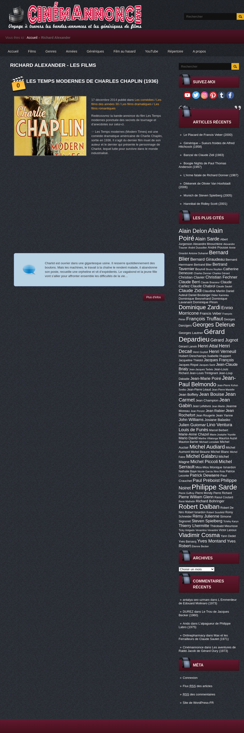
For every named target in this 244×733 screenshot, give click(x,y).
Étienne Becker (200, 546)
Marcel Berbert (218, 430)
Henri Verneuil (222, 351)
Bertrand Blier (203, 264)
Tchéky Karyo (231, 521)
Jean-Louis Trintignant (203, 373)
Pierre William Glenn (196, 497)
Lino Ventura (219, 424)
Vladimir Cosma (199, 535)
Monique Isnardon (223, 467)
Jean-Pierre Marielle (223, 389)
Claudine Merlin (214, 291)
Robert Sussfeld (215, 512)
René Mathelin (187, 501)
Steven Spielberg (207, 521)
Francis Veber (211, 313)
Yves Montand (211, 540)
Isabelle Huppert (219, 356)
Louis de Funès (193, 429)
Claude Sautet (224, 286)
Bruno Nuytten (214, 269)
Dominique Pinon (205, 302)
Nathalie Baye (188, 471)
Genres (50, 51)
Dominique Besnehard (195, 298)
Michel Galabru (202, 456)
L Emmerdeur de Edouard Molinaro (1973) (208, 601)
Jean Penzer (197, 411)
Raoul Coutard (223, 497)
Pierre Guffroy (186, 493)
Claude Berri (189, 282)
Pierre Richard (222, 493)
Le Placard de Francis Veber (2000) (208, 135)
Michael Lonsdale (209, 441)
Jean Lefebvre (202, 406)
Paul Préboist (206, 480)
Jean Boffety (188, 394)
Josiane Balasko (217, 420)
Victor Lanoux (227, 530)
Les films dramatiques (136, 104)
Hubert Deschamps (193, 356)
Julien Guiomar (192, 425)
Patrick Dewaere (204, 475)
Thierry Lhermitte (194, 525)
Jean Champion (207, 400)
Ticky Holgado (187, 530)
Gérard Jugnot (224, 340)
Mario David (188, 438)
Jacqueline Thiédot (191, 360)
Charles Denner (203, 273)
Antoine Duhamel (198, 253)
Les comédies (144, 100)
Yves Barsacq (187, 541)
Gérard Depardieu (202, 335)
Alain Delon (193, 231)
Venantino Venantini (206, 530)
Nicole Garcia (205, 471)
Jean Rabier (215, 411)
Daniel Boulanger (199, 295)
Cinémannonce (193, 647)
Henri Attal (208, 346)
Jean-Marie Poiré (205, 378)
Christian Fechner (221, 277)
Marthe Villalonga (208, 438)
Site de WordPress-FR (198, 702)
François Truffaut (204, 318)
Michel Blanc (220, 452)
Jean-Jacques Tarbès (201, 369)
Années (71, 51)
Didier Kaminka (220, 295)
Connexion (190, 677)
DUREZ (188, 611)
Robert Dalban (199, 506)
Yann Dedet (228, 536)
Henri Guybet (200, 352)
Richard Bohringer (210, 501)
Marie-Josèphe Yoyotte (222, 434)
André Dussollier (197, 247)
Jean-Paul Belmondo (207, 381)
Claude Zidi (190, 290)
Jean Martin (218, 406)
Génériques (95, 51)
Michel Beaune (200, 452)
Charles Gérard (221, 273)
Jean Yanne (224, 415)
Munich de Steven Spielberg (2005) (208, 195)
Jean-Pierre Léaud (199, 389)
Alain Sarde (207, 238)
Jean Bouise (211, 394)
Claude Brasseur (210, 282)
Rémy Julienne (206, 516)
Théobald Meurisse (224, 526)
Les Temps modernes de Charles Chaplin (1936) (92, 81)
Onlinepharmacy (194, 635)
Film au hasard (125, 51)
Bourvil (200, 269)
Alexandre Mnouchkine (208, 244)
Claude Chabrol (202, 286)
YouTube (151, 51)
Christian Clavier (192, 277)
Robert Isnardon (195, 512)
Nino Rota (219, 471)
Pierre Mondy (203, 493)
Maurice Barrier (189, 442)
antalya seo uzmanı (196, 599)
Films (32, 51)
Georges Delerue (214, 325)
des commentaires (199, 694)
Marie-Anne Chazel (194, 434)
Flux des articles (197, 686)
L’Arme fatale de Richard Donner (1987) (211, 175)
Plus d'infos (153, 297)
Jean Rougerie (205, 415)
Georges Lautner (191, 333)
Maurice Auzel (228, 438)
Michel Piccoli (204, 461)
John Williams (191, 419)
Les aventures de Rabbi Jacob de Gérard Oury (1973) (207, 649)
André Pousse (218, 247)
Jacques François (219, 360)
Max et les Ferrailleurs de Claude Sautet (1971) (204, 637)
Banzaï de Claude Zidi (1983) (204, 155)
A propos (199, 51)
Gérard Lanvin (188, 346)
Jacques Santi (207, 364)
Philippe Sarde (214, 487)
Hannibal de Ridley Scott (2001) (205, 203)
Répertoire (175, 51)
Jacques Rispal (188, 364)
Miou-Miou (202, 467)
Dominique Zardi (199, 307)
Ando (186, 623)
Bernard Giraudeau (207, 259)
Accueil (32, 37)
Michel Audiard (207, 447)
